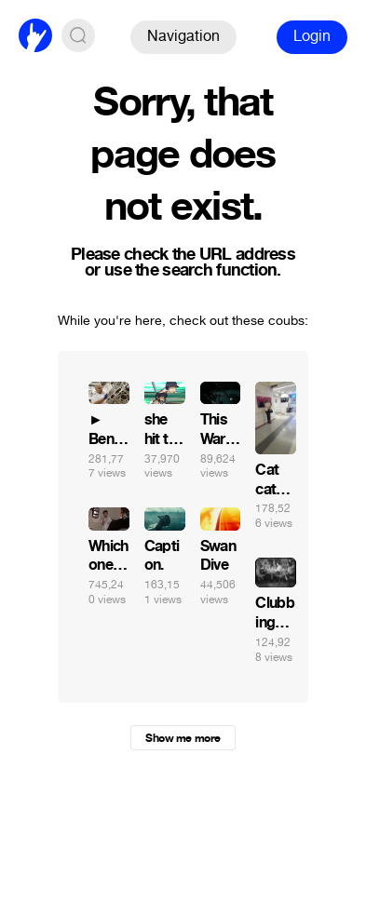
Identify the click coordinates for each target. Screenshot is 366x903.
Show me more (182, 738)
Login (312, 36)
